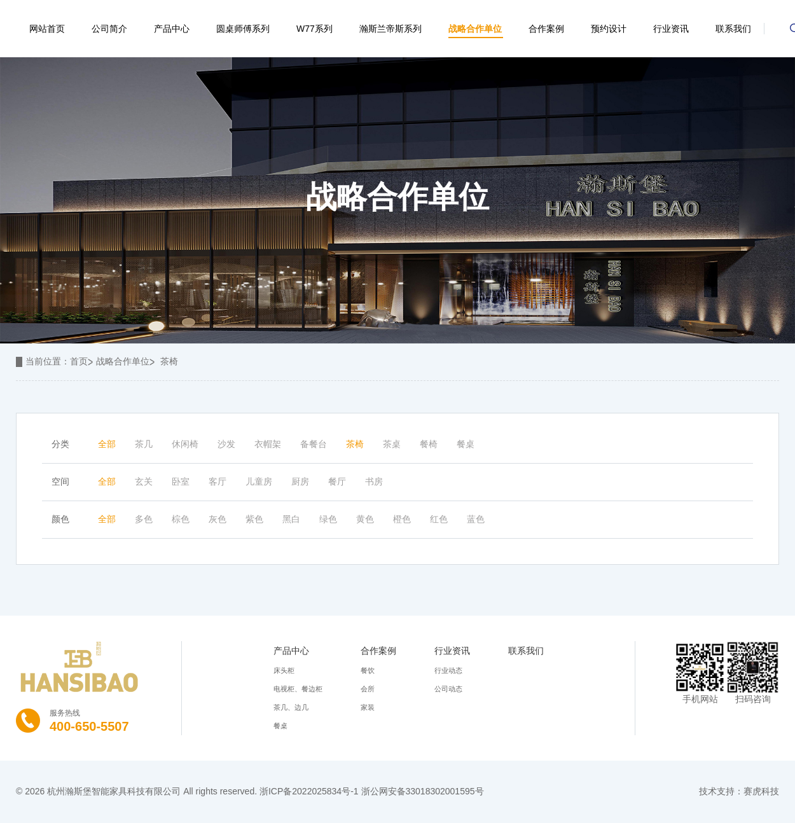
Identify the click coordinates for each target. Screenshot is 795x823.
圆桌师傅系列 (243, 29)
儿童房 (258, 481)
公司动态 (448, 689)
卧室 (181, 481)
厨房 (300, 481)
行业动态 (448, 670)
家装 (368, 707)
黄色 (365, 519)
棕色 (181, 519)
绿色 (328, 519)
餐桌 (465, 444)
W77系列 (314, 29)
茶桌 (392, 444)
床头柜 (283, 670)
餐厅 (337, 481)
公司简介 (109, 29)
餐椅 (429, 444)
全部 (107, 444)
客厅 (217, 481)
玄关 (144, 481)
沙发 (226, 444)
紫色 (254, 519)
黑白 (291, 519)
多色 (144, 519)
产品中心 (172, 29)
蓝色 (476, 519)
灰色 (217, 519)
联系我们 (733, 29)
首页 (79, 361)
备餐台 (313, 444)
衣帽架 (267, 444)
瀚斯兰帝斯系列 (390, 29)
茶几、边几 (290, 707)
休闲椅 (185, 444)
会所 (368, 689)
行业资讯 (671, 29)
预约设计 (608, 29)
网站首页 (47, 29)
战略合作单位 (475, 29)
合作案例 (546, 29)
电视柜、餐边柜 (297, 689)
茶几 (144, 444)
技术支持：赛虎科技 (739, 791)
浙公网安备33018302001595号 (422, 791)
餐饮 (368, 670)
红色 (439, 519)
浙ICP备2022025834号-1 (309, 791)
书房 (374, 481)
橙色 (402, 519)
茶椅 (169, 361)
